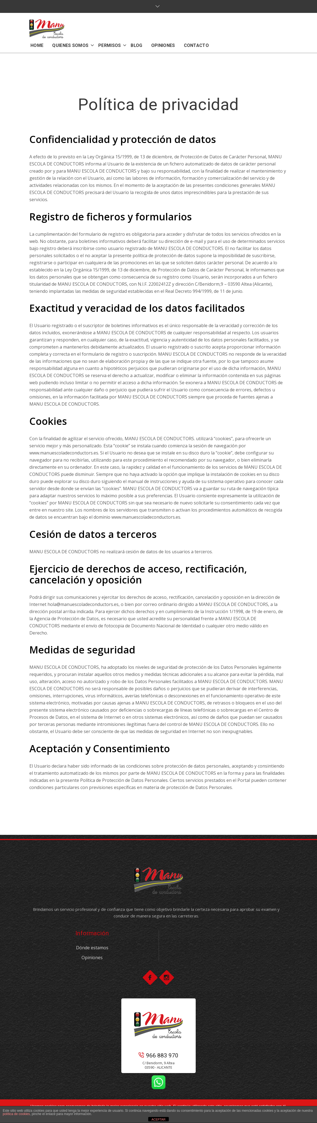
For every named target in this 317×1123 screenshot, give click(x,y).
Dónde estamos (92, 948)
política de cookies (16, 1114)
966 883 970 (158, 1055)
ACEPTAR (158, 1119)
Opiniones (92, 957)
